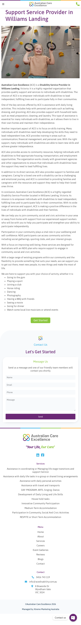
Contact (40, 563)
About (40, 536)
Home (40, 532)
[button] (3, 4)
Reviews (40, 554)
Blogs (40, 559)
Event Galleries (40, 550)
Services (40, 541)
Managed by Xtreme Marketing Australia (40, 609)
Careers (41, 545)
